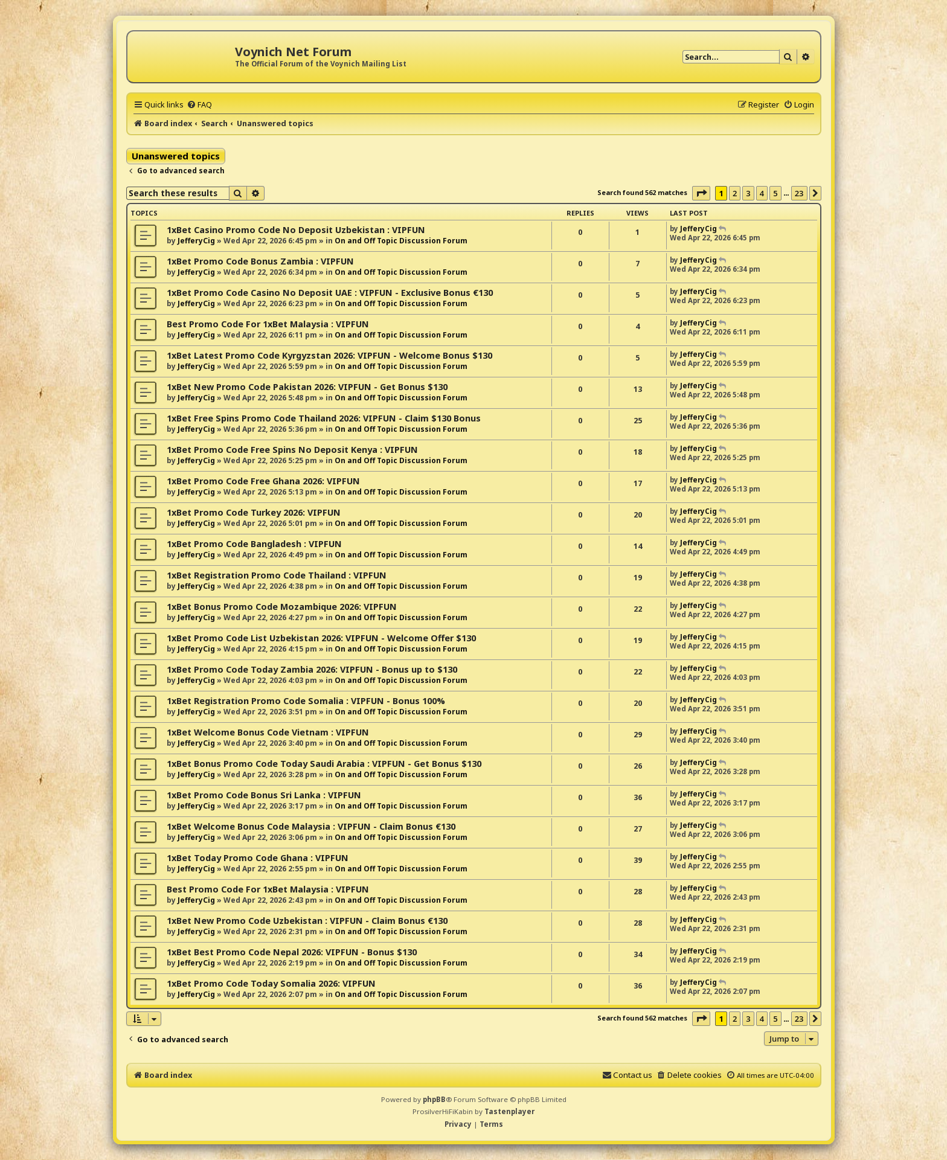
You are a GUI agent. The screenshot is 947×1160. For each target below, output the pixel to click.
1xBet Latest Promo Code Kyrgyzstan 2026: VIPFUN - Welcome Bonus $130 (329, 355)
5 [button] (775, 193)
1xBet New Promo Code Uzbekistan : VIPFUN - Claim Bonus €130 (307, 920)
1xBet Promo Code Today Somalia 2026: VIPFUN (271, 983)
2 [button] (735, 193)
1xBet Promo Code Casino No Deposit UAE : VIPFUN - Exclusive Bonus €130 (330, 292)
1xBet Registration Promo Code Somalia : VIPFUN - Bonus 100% (306, 701)
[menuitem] (199, 104)
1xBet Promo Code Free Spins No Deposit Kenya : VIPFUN (292, 449)
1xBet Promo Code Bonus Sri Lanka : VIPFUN (264, 795)
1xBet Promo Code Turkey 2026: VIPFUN (254, 512)
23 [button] (799, 193)
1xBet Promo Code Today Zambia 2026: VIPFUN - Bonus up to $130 (312, 669)
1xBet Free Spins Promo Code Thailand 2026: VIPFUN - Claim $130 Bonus (324, 418)
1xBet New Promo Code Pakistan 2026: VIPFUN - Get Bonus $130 (307, 387)
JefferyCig (196, 241)
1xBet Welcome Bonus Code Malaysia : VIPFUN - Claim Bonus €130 (311, 826)
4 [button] (762, 193)
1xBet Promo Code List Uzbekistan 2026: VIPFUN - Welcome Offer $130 (321, 638)
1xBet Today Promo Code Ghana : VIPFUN (257, 858)
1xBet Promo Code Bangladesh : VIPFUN (254, 544)
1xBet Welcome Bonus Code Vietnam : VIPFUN (268, 732)
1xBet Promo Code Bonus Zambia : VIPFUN (260, 261)
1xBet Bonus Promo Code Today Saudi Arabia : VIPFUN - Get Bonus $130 (324, 763)
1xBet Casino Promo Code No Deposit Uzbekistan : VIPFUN (296, 230)
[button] (701, 193)
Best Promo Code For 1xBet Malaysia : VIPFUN (268, 324)
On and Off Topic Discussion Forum (401, 241)
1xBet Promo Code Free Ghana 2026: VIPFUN (263, 481)
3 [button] (748, 193)
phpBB (434, 1099)
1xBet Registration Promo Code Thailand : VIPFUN (277, 575)
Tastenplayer (509, 1111)
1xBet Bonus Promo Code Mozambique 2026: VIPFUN (282, 606)
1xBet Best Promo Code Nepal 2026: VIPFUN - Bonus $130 (292, 952)
